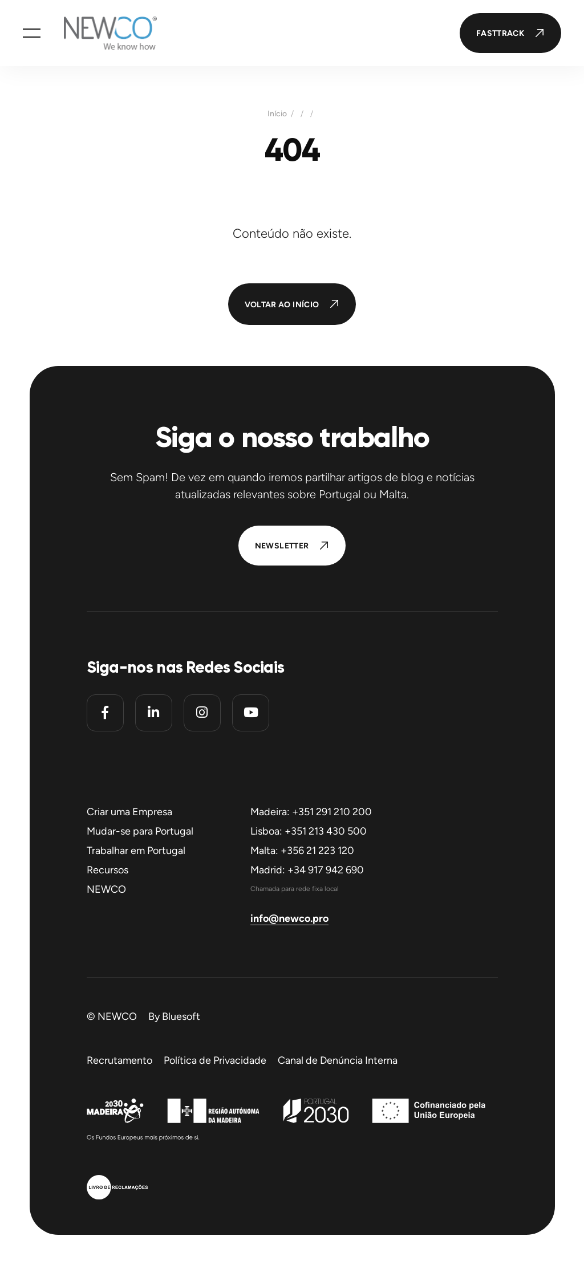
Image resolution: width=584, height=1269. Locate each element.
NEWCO (106, 889)
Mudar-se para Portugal (140, 831)
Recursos (107, 870)
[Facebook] (105, 712)
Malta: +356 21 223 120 (302, 850)
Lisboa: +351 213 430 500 (308, 831)
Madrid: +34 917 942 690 (307, 870)
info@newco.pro (289, 918)
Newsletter (282, 546)
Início (277, 114)
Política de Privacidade (215, 1060)
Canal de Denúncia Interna (338, 1060)
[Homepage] (98, 33)
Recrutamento (119, 1060)
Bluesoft (181, 1016)
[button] (31, 33)
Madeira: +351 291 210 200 (311, 812)
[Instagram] (202, 712)
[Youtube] (250, 712)
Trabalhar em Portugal (136, 850)
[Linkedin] (153, 712)
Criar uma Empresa (129, 812)
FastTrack (500, 33)
